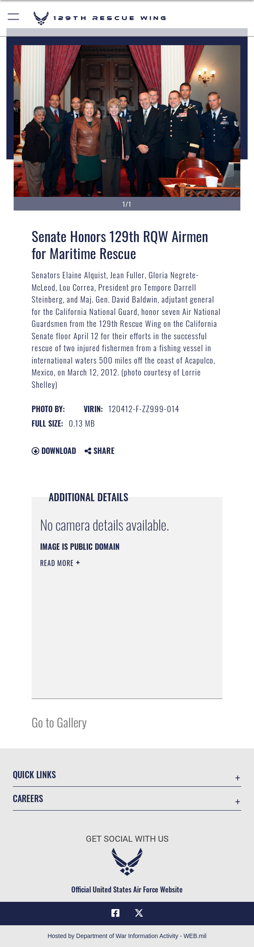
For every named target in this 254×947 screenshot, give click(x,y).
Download (54, 450)
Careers (28, 798)
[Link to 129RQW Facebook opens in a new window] (115, 913)
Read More (58, 563)
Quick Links (34, 774)
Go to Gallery (59, 722)
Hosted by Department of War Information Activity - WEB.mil (126, 936)
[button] (14, 18)
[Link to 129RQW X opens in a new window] (138, 913)
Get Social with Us (127, 839)
